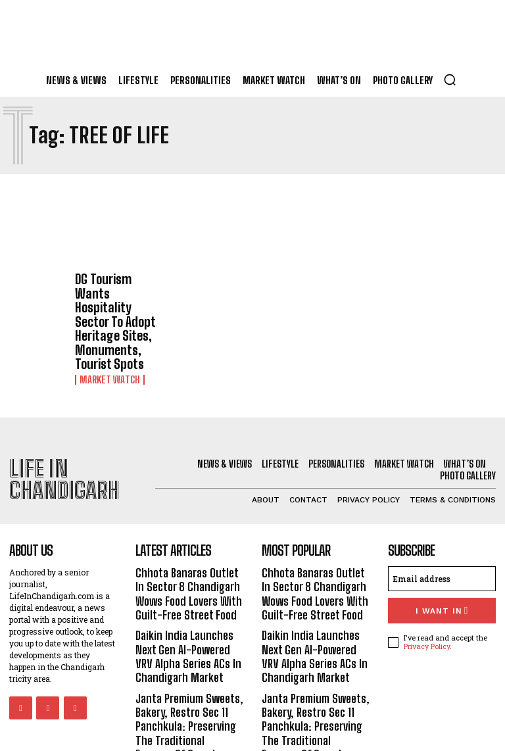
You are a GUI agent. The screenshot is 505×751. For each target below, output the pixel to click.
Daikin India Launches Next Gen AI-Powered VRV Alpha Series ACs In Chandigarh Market (186, 601)
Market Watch (106, 338)
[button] (450, 79)
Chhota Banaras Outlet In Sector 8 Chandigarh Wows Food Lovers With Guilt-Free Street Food (188, 545)
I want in (441, 563)
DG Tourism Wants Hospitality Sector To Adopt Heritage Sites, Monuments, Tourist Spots (116, 301)
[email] (442, 532)
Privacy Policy (427, 597)
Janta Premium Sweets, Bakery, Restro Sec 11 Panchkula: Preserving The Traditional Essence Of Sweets (189, 664)
